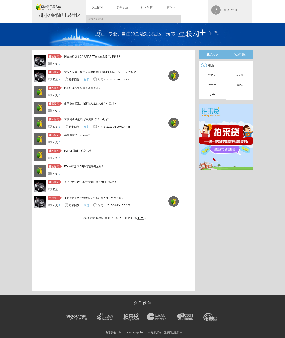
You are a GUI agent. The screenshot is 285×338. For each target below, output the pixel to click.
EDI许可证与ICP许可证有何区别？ (84, 166)
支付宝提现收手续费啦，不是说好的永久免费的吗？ (94, 197)
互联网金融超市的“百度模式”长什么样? (86, 119)
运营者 (239, 75)
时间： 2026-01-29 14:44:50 (114, 79)
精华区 (171, 7)
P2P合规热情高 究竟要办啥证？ (82, 87)
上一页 (114, 217)
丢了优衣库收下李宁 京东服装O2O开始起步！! (91, 182)
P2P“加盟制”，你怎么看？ (79, 150)
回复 (56, 63)
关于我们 (111, 332)
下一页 (123, 217)
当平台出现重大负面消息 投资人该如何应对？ (90, 103)
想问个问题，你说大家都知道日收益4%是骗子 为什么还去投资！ (101, 72)
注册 (234, 10)
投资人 (212, 75)
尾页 (130, 217)
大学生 (212, 84)
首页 (107, 217)
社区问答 (147, 7)
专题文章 (122, 7)
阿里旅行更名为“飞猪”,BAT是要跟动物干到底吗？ (92, 56)
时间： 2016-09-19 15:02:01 (114, 205)
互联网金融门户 (173, 332)
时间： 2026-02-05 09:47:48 (114, 126)
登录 (226, 10)
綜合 (212, 94)
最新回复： (79, 79)
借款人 (239, 84)
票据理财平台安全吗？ (77, 134)
